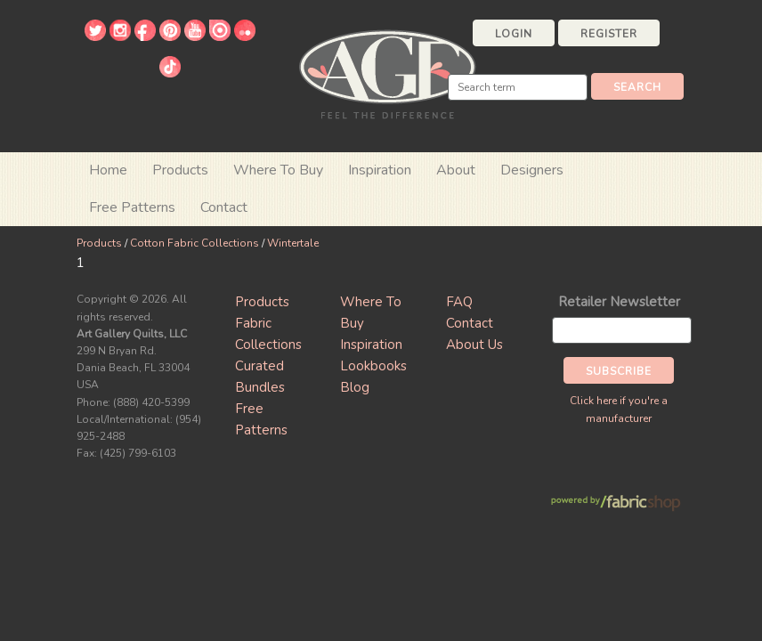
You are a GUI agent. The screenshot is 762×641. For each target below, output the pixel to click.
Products (99, 243)
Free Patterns (132, 207)
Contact (223, 207)
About (455, 170)
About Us (474, 344)
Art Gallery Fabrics (387, 72)
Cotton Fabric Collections (194, 243)
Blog (354, 387)
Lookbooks (373, 366)
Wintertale (293, 243)
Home (108, 170)
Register (608, 34)
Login (513, 34)
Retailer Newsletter (619, 302)
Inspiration (379, 170)
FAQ (459, 302)
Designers (531, 170)
